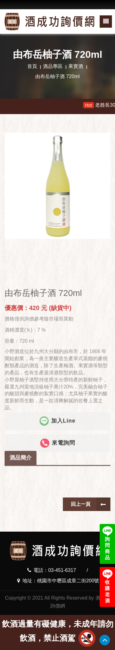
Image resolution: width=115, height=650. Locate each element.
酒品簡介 (21, 479)
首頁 (32, 66)
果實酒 (75, 66)
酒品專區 (53, 66)
